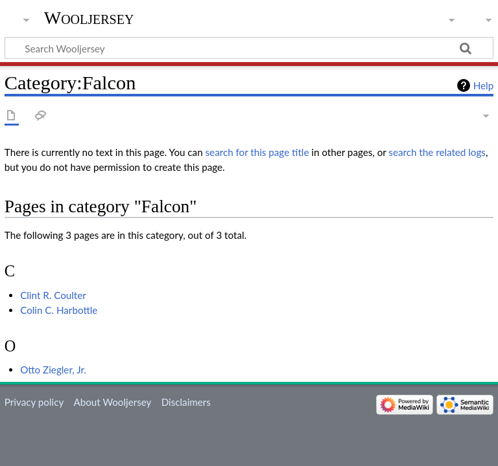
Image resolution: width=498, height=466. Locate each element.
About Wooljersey (112, 402)
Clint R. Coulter (53, 295)
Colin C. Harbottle (58, 310)
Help (483, 85)
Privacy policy (34, 402)
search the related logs (437, 152)
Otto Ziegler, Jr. (53, 369)
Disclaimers (186, 402)
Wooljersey (89, 18)
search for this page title (257, 152)
